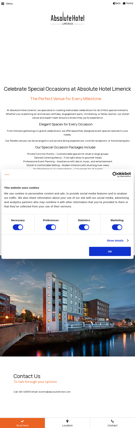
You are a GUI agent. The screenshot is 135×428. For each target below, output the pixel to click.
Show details (115, 240)
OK (110, 251)
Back (117, 3)
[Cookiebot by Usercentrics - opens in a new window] (115, 174)
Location (67, 423)
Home (127, 3)
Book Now (22, 423)
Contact (113, 423)
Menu (7, 3)
